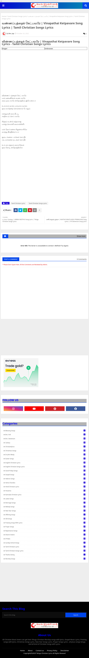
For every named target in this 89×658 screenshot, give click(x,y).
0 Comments (82, 259)
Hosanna (45, 491)
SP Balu (45, 539)
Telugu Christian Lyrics (44, 653)
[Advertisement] (44, 338)
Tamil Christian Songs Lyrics (17, 16)
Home (4, 16)
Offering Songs (45, 515)
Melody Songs (45, 507)
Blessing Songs (45, 431)
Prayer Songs (45, 527)
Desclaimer (64, 650)
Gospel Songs (45, 475)
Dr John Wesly (45, 455)
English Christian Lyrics (45, 463)
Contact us (40, 650)
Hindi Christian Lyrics (45, 487)
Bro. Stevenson (45, 439)
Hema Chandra (45, 483)
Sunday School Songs (45, 543)
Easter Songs (45, 459)
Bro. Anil (45, 434)
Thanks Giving (45, 555)
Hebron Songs (45, 479)
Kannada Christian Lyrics (45, 495)
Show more (81, 236)
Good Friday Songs (45, 471)
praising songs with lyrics (45, 523)
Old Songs (45, 519)
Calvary (45, 443)
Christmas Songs (45, 451)
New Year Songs (45, 511)
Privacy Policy (52, 650)
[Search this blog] (34, 615)
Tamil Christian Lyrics (18, 203)
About (30, 650)
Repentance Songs (45, 531)
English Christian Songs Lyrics (45, 467)
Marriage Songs (45, 503)
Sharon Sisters (45, 535)
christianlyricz (45, 447)
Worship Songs (45, 559)
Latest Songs (45, 499)
